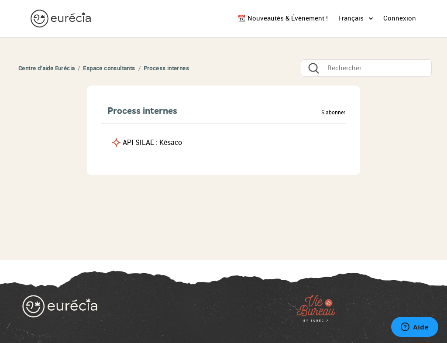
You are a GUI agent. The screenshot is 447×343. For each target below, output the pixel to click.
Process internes (166, 68)
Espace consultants (109, 68)
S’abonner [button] (333, 113)
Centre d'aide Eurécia (46, 68)
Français (351, 18)
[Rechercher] (366, 68)
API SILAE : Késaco (152, 142)
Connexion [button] (399, 18)
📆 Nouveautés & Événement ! (282, 18)
